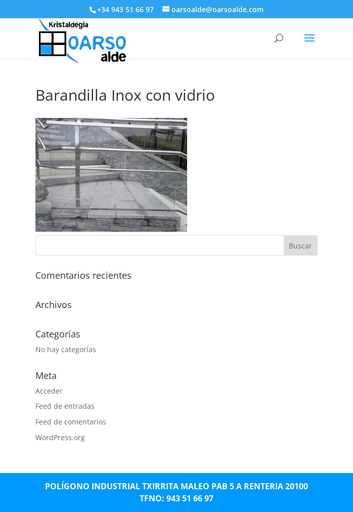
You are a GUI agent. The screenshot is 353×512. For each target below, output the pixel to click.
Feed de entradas (65, 406)
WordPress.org (60, 437)
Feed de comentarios (70, 421)
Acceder (49, 391)
